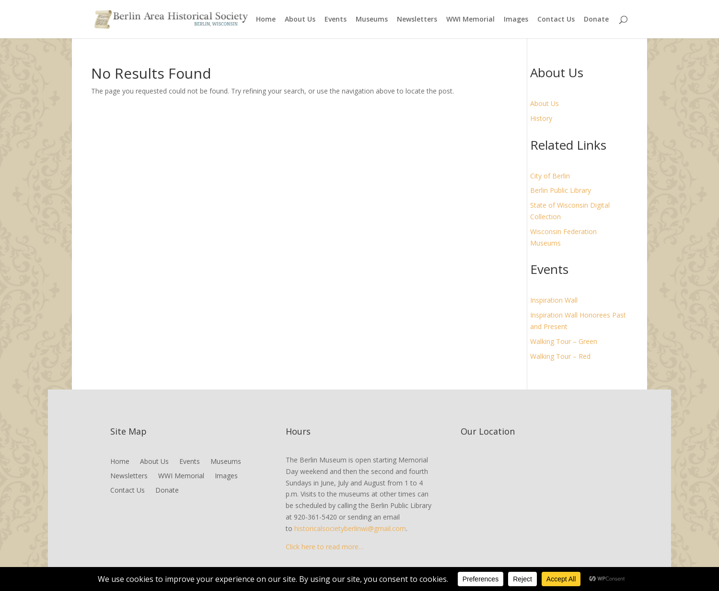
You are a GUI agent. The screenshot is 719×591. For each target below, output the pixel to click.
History (541, 118)
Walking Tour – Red (560, 356)
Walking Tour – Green (563, 341)
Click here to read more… (325, 546)
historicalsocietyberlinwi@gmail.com (350, 528)
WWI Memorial (470, 20)
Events (336, 20)
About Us (300, 20)
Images (516, 20)
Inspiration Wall (554, 300)
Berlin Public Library (560, 190)
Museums (372, 20)
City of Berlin (550, 175)
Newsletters (417, 20)
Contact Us (556, 20)
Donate (596, 20)
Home (266, 20)
